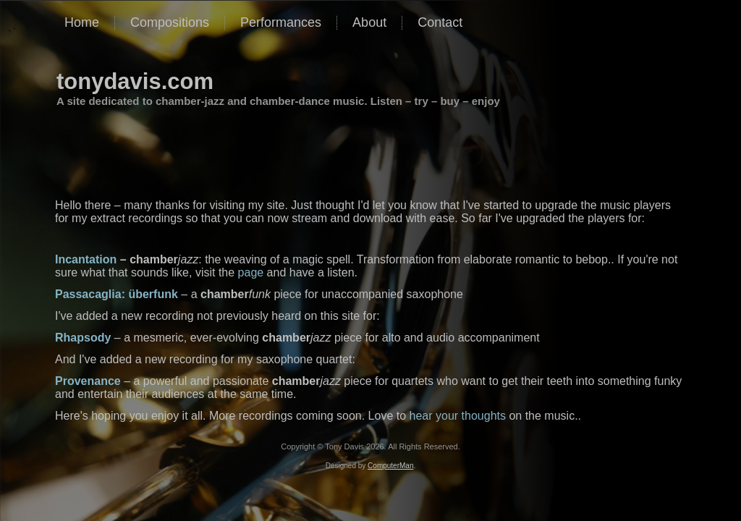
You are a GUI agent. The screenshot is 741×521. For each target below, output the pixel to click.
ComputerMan (390, 466)
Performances (280, 22)
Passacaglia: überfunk (116, 294)
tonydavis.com (134, 81)
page (251, 272)
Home (81, 22)
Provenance (88, 381)
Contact (440, 22)
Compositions (169, 22)
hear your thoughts (458, 416)
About (369, 22)
